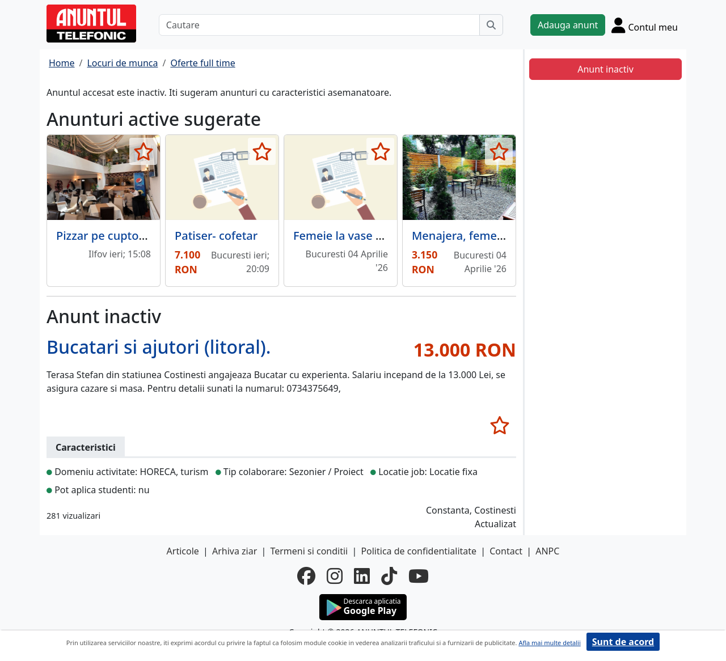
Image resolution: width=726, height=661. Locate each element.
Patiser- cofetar (216, 235)
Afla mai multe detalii (549, 642)
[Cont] (644, 25)
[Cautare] (319, 25)
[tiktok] (389, 576)
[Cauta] (491, 25)
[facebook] (306, 576)
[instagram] (335, 576)
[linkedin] (362, 576)
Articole (183, 551)
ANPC (547, 551)
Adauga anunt (568, 25)
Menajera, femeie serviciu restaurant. (513, 235)
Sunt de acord (623, 641)
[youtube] (418, 576)
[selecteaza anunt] (143, 151)
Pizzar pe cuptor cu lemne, (127, 235)
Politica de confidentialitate (418, 551)
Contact (505, 551)
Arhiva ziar (234, 551)
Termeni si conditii (309, 551)
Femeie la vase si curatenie (365, 235)
